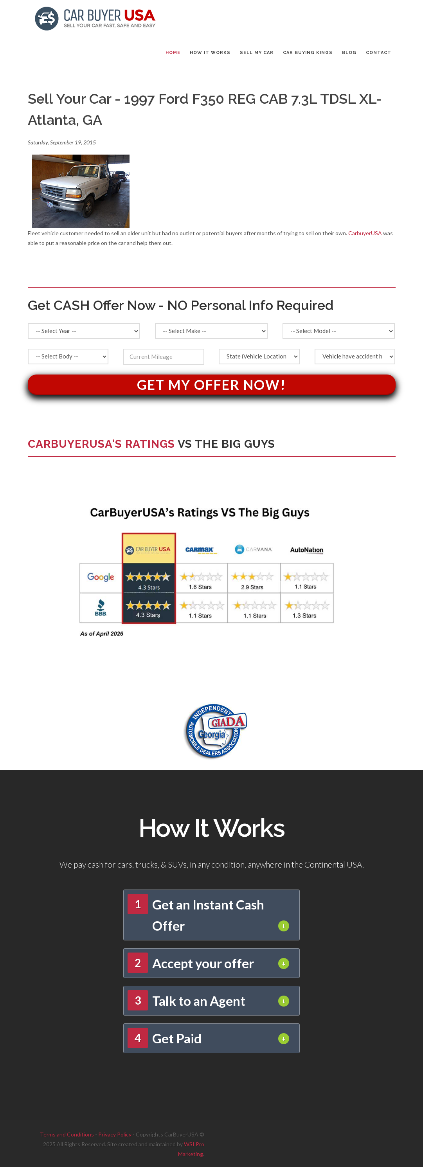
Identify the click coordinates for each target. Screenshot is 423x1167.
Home (173, 52)
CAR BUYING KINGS (308, 52)
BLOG (349, 52)
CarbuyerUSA (365, 233)
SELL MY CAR (257, 52)
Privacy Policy (114, 1134)
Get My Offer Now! (211, 384)
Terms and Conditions (67, 1134)
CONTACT (378, 52)
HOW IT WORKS (210, 52)
